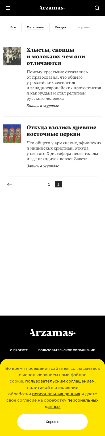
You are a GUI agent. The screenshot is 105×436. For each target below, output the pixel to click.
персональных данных (56, 393)
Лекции (60, 27)
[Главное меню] (8, 8)
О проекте (19, 350)
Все (13, 27)
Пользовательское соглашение (66, 350)
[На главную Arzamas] (52, 8)
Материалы (35, 27)
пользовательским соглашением (60, 381)
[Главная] (52, 332)
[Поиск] (97, 8)
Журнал (83, 27)
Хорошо (53, 422)
